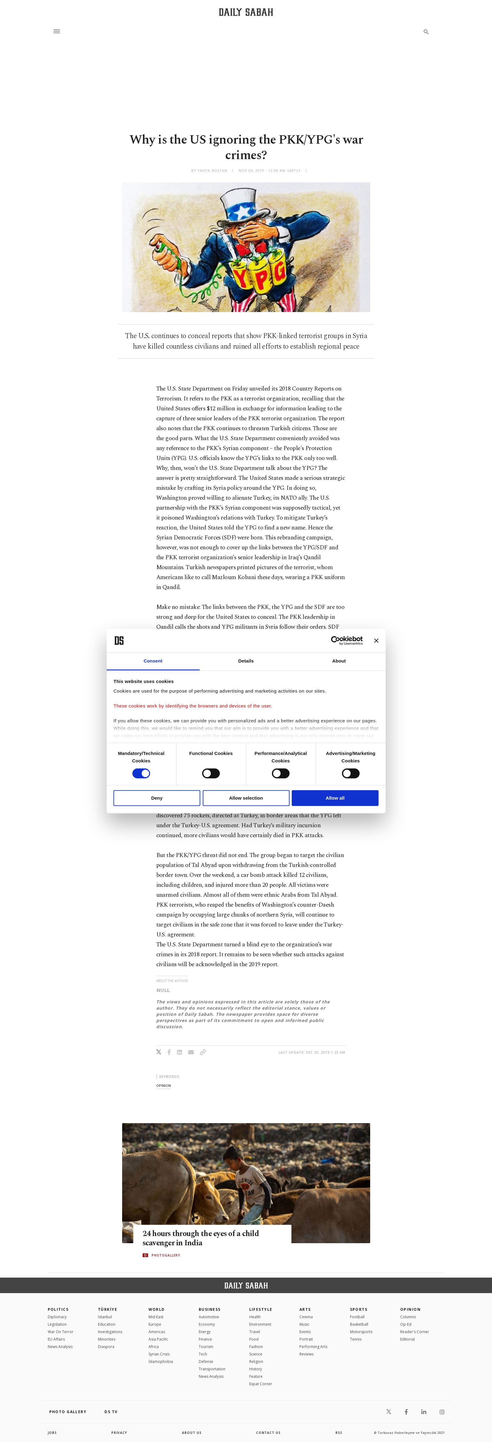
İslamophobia (160, 1361)
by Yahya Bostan (209, 170)
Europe (154, 1324)
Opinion (410, 1309)
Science (255, 1354)
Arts (305, 1309)
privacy (119, 1433)
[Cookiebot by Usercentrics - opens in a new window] (335, 640)
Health (255, 1316)
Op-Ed (405, 1324)
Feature (256, 1376)
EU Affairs (56, 1339)
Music (304, 1324)
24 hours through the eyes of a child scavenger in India (202, 1238)
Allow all (335, 798)
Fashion (256, 1346)
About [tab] (339, 661)
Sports (359, 1309)
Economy (207, 1324)
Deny (157, 798)
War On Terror (60, 1331)
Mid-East (155, 1316)
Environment (260, 1324)
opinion (163, 1085)
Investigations (110, 1331)
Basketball (359, 1324)
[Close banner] (376, 640)
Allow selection (246, 798)
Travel (254, 1331)
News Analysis (60, 1346)
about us (192, 1433)
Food (254, 1339)
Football (357, 1316)
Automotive (209, 1316)
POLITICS (58, 1309)
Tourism (206, 1346)
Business (210, 1309)
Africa (153, 1346)
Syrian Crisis (159, 1354)
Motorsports (361, 1331)
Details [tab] (246, 661)
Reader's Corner (414, 1331)
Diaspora (106, 1346)
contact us (268, 1433)
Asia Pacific (158, 1339)
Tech (203, 1354)
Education (106, 1324)
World (156, 1309)
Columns (408, 1316)
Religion (256, 1361)
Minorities (106, 1339)
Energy (205, 1331)
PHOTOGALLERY (166, 1255)
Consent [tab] (153, 661)
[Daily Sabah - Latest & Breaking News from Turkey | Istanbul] (246, 12)
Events (305, 1331)
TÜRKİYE (107, 1309)
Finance (205, 1339)
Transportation (212, 1369)
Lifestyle (261, 1309)
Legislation (57, 1324)
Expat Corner (260, 1383)
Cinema (306, 1316)
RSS (338, 1433)
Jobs (52, 1433)
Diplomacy (57, 1316)
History (255, 1369)
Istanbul (105, 1316)
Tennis (355, 1339)
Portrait (306, 1339)
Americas (156, 1331)
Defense (206, 1361)
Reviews (306, 1354)
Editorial (407, 1339)
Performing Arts (313, 1346)
